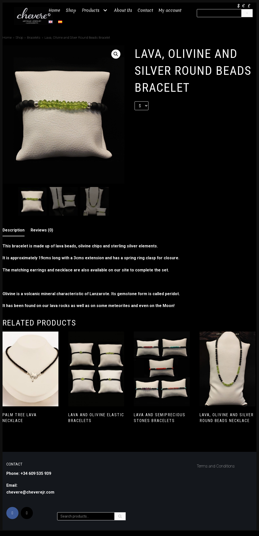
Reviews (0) (42, 229)
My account (170, 10)
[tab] (14, 230)
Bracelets (33, 37)
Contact (145, 10)
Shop (71, 10)
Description (14, 229)
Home (54, 10)
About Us (123, 10)
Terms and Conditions (216, 474)
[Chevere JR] (33, 16)
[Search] (247, 13)
